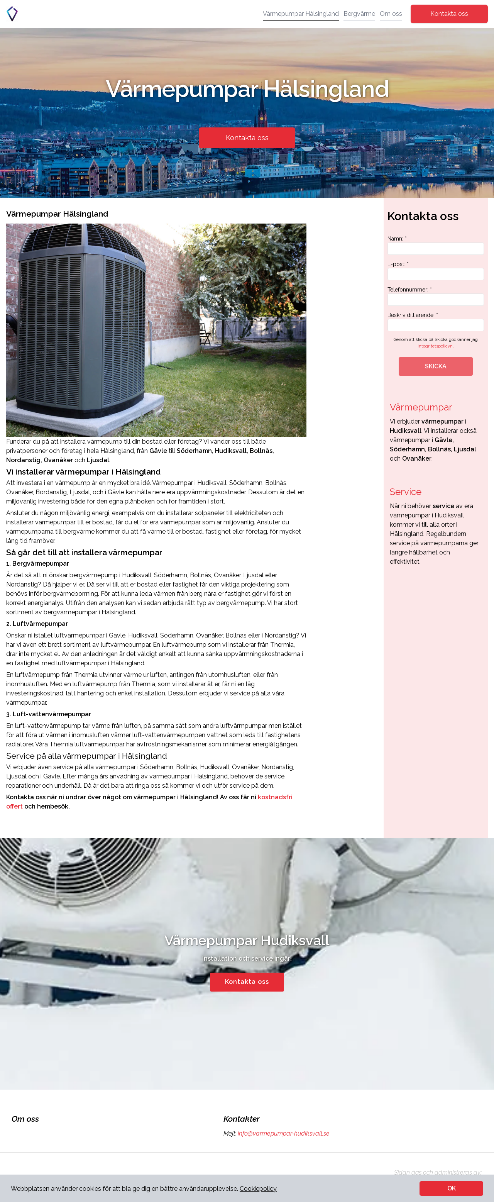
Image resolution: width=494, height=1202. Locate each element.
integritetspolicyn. (436, 346)
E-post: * (435, 270)
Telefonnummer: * (435, 296)
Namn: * (435, 245)
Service (405, 491)
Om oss (391, 13)
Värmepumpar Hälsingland (301, 13)
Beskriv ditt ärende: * (435, 321)
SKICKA (436, 366)
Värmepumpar (421, 407)
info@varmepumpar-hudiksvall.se (283, 1133)
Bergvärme (359, 13)
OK (451, 1188)
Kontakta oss (449, 13)
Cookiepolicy (258, 1188)
